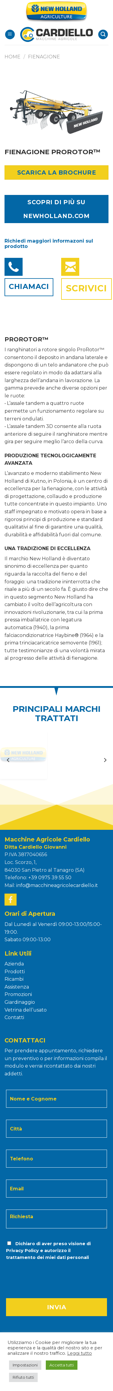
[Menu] (10, 35)
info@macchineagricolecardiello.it (57, 885)
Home (12, 57)
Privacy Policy (22, 1250)
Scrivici (86, 288)
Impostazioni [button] (25, 1365)
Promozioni (18, 994)
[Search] (103, 35)
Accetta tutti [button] (61, 1365)
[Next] (105, 760)
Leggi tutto (79, 1353)
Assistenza (17, 987)
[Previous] (8, 760)
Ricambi (14, 979)
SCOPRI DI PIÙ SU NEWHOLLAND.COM (56, 209)
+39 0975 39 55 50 (49, 877)
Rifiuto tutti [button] (23, 1377)
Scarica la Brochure (56, 172)
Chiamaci (29, 286)
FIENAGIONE (44, 57)
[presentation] (46, 1273)
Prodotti (15, 971)
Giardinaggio (20, 1002)
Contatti (14, 1017)
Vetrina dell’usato (26, 1010)
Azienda (14, 964)
